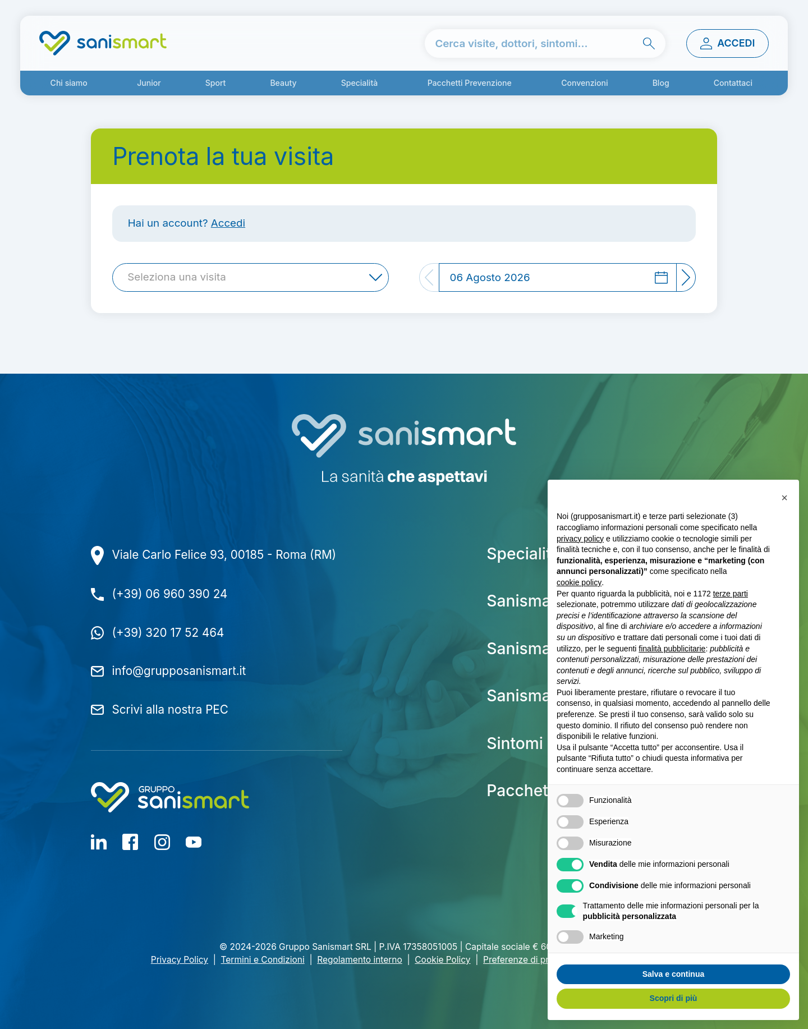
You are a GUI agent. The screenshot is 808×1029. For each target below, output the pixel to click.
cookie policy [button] (579, 582)
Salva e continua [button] (673, 974)
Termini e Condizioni (263, 959)
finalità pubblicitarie (672, 648)
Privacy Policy (179, 959)
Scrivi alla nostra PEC (170, 709)
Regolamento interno (359, 959)
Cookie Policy (442, 959)
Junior (148, 83)
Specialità (359, 83)
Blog (661, 83)
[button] (784, 498)
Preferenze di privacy (526, 959)
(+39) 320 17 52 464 (168, 633)
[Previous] (429, 277)
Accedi (228, 223)
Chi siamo (69, 83)
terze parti (730, 593)
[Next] (686, 277)
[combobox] (250, 277)
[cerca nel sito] (545, 43)
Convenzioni (584, 83)
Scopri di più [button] (673, 998)
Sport (215, 83)
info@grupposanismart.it (179, 671)
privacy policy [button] (580, 538)
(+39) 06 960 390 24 (170, 594)
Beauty (283, 83)
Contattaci (733, 83)
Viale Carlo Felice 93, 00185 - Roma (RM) (224, 555)
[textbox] (180, 277)
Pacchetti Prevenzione (470, 83)
